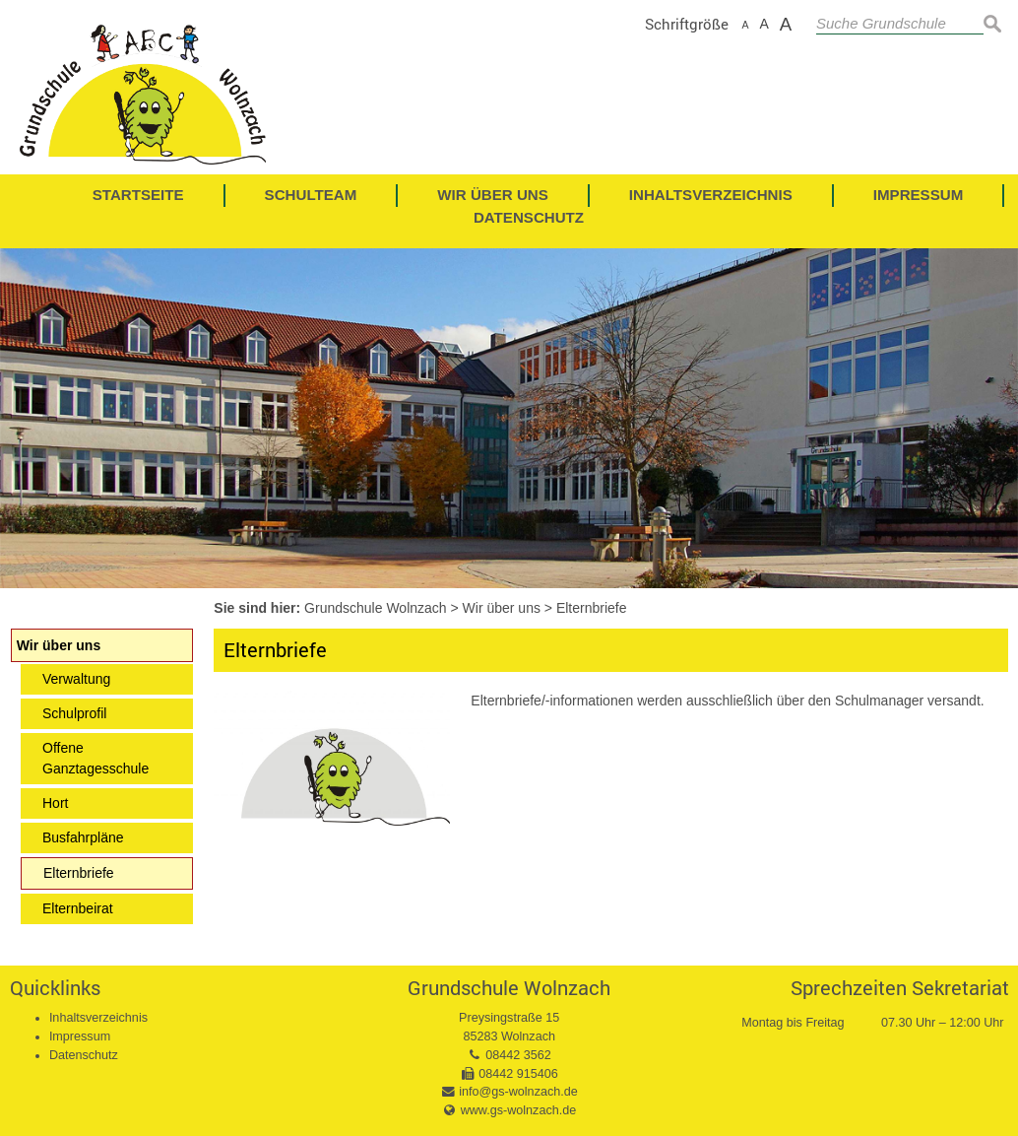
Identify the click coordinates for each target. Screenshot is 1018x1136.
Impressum (79, 1036)
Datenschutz (83, 1055)
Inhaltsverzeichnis (98, 1018)
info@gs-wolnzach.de (518, 1092)
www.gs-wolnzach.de (519, 1110)
